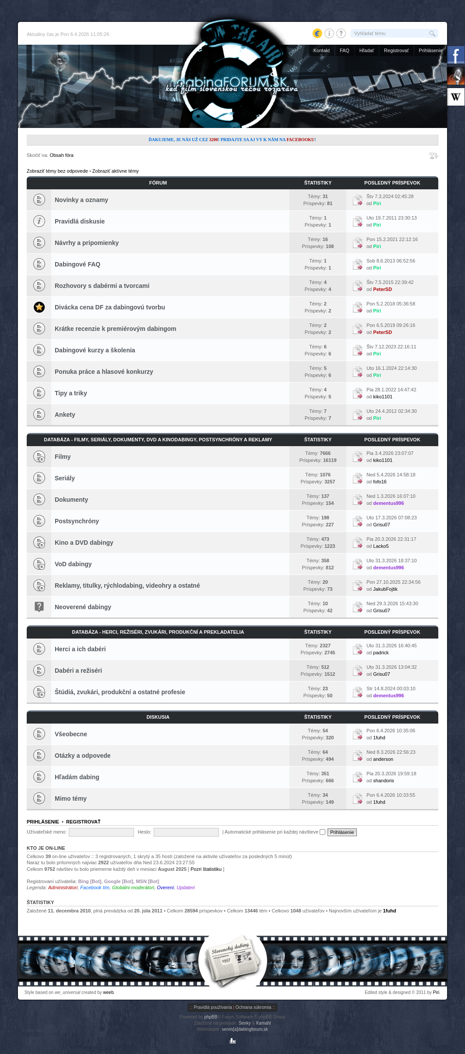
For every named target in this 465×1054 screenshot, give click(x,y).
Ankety (65, 414)
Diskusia (158, 717)
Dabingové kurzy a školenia (95, 350)
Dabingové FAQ (77, 264)
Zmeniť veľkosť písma (433, 155)
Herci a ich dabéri (80, 649)
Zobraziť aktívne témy (115, 171)
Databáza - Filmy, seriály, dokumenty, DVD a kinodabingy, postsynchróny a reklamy (158, 439)
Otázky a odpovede (83, 755)
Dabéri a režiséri (78, 670)
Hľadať (366, 50)
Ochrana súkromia (253, 1007)
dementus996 (388, 503)
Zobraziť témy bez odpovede (57, 171)
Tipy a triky (71, 393)
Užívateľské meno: (47, 831)
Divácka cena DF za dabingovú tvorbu (110, 307)
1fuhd (379, 737)
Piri (377, 203)
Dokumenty (71, 499)
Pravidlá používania (213, 1007)
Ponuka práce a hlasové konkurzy (104, 371)
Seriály (65, 478)
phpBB (210, 1017)
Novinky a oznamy (81, 199)
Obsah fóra (61, 155)
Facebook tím (94, 887)
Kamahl (263, 1023)
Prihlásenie (431, 50)
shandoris (383, 780)
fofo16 (380, 481)
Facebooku (300, 139)
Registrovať (396, 50)
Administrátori (63, 887)
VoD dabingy (73, 564)
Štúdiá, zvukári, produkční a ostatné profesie (120, 692)
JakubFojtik (385, 589)
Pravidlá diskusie (80, 221)
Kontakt (322, 50)
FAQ (344, 50)
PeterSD (382, 289)
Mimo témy (71, 798)
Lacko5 (380, 546)
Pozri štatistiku (206, 869)
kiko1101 (382, 396)
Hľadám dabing (77, 777)
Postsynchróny (77, 521)
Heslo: (144, 831)
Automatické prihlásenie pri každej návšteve (275, 831)
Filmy (63, 456)
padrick (380, 652)
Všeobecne (71, 734)
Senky (245, 1023)
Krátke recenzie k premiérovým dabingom (115, 328)
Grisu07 (381, 524)
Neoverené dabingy (83, 606)
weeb (108, 992)
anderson (383, 759)
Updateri (185, 887)
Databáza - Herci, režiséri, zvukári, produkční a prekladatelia (158, 632)
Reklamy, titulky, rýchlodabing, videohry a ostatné (127, 585)
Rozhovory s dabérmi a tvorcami (102, 285)
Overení (165, 887)
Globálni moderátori (133, 887)
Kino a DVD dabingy (84, 542)
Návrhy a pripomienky (87, 242)
